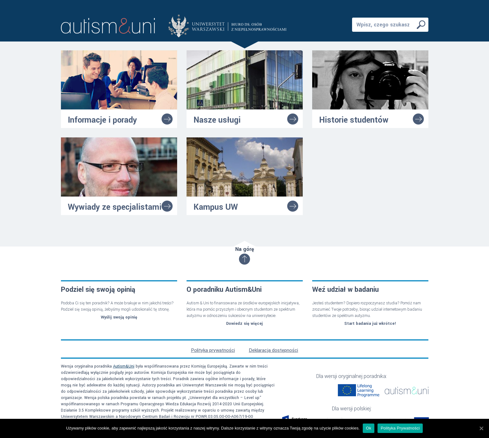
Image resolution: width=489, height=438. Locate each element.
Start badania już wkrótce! (370, 323)
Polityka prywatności (213, 350)
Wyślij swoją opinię (119, 317)
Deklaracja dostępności (273, 350)
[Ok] (481, 428)
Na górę (244, 255)
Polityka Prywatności (400, 428)
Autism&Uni (123, 366)
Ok (368, 428)
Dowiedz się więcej (244, 323)
